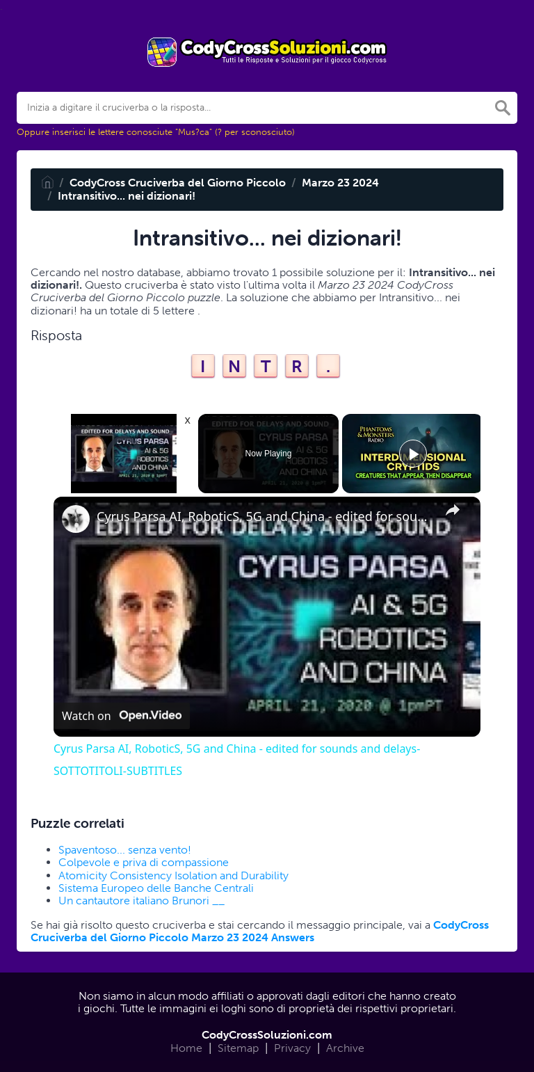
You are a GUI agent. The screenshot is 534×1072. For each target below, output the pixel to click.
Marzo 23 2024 (340, 182)
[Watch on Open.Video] (122, 716)
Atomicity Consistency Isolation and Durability (173, 875)
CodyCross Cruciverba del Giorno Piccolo (178, 182)
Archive (345, 1048)
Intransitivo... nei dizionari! (126, 195)
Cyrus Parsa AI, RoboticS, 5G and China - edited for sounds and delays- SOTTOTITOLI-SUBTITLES (265, 516)
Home (186, 1048)
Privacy (292, 1048)
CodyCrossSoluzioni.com (267, 1034)
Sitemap (238, 1048)
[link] (76, 519)
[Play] (413, 453)
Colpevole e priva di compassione (143, 862)
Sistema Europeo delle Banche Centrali (156, 888)
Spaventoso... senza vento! (124, 849)
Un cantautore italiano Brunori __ (141, 900)
